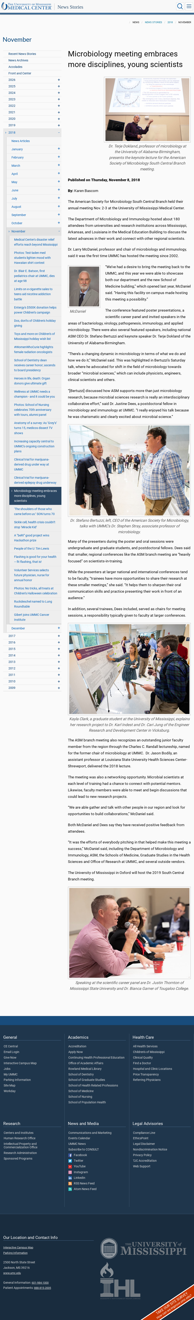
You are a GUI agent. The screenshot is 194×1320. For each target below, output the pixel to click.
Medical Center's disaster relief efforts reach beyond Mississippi (36, 242)
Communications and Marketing (90, 1133)
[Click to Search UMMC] (180, 6)
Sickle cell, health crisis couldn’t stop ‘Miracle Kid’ (34, 524)
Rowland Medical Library (85, 1069)
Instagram (78, 1172)
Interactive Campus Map (20, 1063)
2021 (11, 112)
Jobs (7, 1069)
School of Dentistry (81, 1074)
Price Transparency (146, 1074)
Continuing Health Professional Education (96, 1057)
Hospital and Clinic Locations (152, 1069)
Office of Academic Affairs (85, 1063)
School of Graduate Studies (86, 1080)
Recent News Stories (22, 54)
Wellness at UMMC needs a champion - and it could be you (34, 394)
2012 (11, 668)
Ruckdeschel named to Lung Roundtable (33, 604)
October (17, 223)
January (17, 149)
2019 (11, 125)
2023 (11, 99)
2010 (11, 681)
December (18, 628)
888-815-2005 (42, 1288)
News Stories (70, 7)
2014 (11, 655)
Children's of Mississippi (148, 1052)
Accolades (15, 67)
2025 (11, 86)
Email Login (11, 1052)
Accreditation (77, 1046)
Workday (10, 1091)
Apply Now (75, 1052)
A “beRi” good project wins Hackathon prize (31, 538)
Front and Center (19, 73)
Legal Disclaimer (144, 1144)
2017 (11, 636)
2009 (11, 688)
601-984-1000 (40, 1282)
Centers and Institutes (18, 1133)
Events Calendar (79, 1138)
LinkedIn (76, 1178)
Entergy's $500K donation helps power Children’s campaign (35, 310)
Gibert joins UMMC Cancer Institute (31, 617)
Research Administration (20, 1153)
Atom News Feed (82, 1189)
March (16, 166)
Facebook (77, 1155)
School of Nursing (80, 1097)
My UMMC (11, 1074)
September (19, 215)
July (14, 198)
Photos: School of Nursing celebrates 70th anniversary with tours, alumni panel (32, 410)
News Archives (18, 60)
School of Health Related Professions (93, 1085)
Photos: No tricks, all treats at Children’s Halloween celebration (35, 591)
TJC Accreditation (145, 1161)
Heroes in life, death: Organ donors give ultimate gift (32, 381)
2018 (170, 22)
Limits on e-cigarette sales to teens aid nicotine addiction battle (33, 294)
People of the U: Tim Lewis (31, 548)
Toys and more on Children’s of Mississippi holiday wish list (34, 336)
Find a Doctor (142, 1063)
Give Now (10, 1057)
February (18, 157)
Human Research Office (19, 1138)
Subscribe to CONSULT (83, 1149)
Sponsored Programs (18, 1158)
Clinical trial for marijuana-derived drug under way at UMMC (31, 464)
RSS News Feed (81, 1183)
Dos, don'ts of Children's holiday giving (35, 323)
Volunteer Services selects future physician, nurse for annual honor (31, 575)
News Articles (21, 141)
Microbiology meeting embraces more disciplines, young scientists (35, 496)
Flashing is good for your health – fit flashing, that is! (35, 559)
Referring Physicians (147, 1080)
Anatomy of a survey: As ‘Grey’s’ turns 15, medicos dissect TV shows (35, 428)
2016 (11, 642)
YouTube (76, 1166)
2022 (11, 106)
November (18, 231)
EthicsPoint (140, 1138)
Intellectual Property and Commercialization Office (20, 1145)
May (14, 182)
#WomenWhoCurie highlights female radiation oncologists (33, 349)
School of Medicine (81, 1091)
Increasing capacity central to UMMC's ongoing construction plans (34, 446)
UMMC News (77, 1144)
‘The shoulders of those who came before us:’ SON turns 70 (34, 511)
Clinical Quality (143, 1057)
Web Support (141, 1166)
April (15, 174)
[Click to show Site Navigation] (189, 6)
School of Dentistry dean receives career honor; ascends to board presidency (34, 365)
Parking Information (17, 1080)
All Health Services (145, 1046)
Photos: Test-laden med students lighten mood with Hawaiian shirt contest (32, 258)
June (15, 190)
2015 (11, 649)
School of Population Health (87, 1102)
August (16, 207)
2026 (11, 80)
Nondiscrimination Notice (150, 1149)
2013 (11, 662)
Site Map (9, 1085)
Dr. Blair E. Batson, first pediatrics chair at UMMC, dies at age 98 (34, 276)
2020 (11, 119)
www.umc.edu (12, 1273)
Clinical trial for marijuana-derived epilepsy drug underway (35, 480)
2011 (11, 675)
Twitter (75, 1161)
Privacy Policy (142, 1155)
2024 (11, 93)
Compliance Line (144, 1133)
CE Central (11, 1046)
